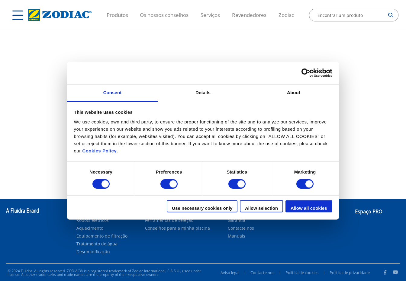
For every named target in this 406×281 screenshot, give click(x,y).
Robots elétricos (92, 220)
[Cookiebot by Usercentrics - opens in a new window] (305, 72)
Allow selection (261, 208)
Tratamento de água (97, 243)
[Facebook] (385, 273)
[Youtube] (395, 273)
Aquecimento (89, 228)
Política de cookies (301, 272)
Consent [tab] (112, 92)
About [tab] (293, 92)
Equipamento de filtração (101, 236)
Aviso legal (230, 272)
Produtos (117, 14)
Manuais (236, 236)
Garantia (236, 220)
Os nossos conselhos (164, 14)
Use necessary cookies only (202, 208)
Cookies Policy (99, 150)
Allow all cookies (309, 208)
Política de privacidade (350, 272)
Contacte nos (241, 228)
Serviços (210, 14)
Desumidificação (93, 251)
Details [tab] (203, 92)
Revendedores (249, 14)
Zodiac (286, 14)
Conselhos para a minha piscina (177, 228)
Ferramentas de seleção (169, 220)
